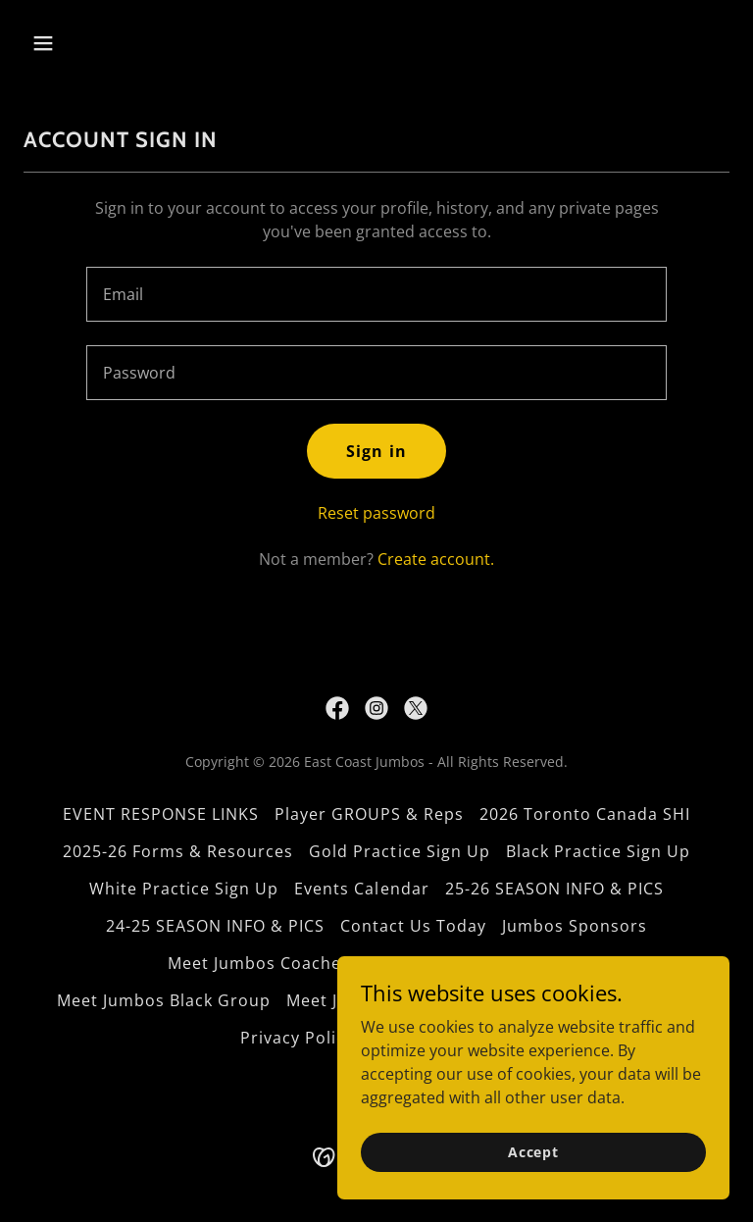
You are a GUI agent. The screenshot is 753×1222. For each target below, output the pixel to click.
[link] (337, 708)
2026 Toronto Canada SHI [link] (584, 814)
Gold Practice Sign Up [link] (399, 851)
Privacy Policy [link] (297, 1037)
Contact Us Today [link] (413, 926)
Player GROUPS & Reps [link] (369, 814)
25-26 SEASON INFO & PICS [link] (554, 888)
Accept (533, 1192)
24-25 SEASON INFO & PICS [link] (215, 926)
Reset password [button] (376, 513)
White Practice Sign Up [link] (183, 888)
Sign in (376, 451)
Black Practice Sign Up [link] (598, 851)
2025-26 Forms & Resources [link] (178, 851)
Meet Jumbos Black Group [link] (164, 1000)
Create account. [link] (435, 559)
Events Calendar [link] (361, 888)
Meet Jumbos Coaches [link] (259, 963)
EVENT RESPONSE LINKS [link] (161, 814)
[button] (104, 43)
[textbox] (376, 294)
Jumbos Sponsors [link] (574, 926)
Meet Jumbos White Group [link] (475, 963)
